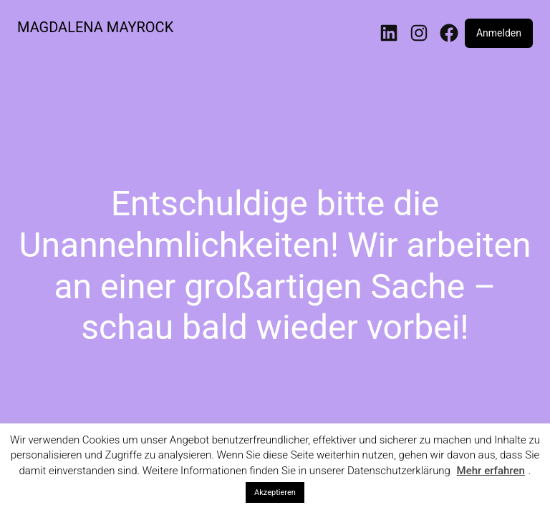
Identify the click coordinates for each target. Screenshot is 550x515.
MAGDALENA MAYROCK (95, 27)
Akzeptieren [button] (275, 492)
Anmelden (498, 33)
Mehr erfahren (491, 470)
